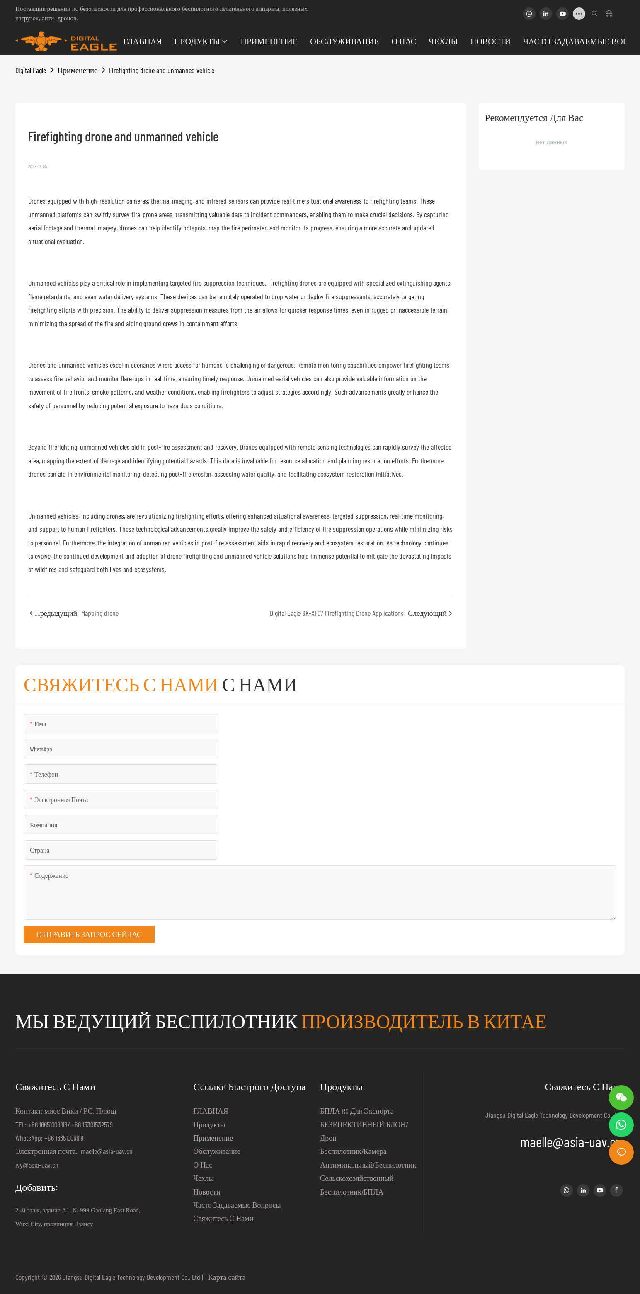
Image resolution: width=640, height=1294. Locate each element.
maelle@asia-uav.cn (106, 1151)
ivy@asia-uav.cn (36, 1164)
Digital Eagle (30, 70)
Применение (77, 70)
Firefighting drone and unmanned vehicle (161, 70)
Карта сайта (225, 1277)
